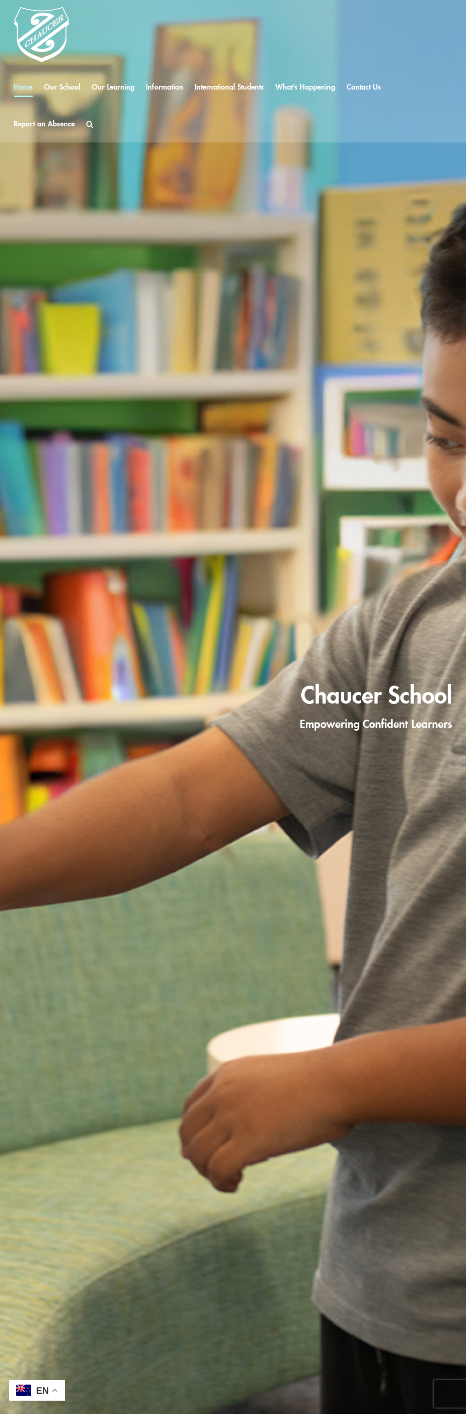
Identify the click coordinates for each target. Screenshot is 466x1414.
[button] (89, 124)
